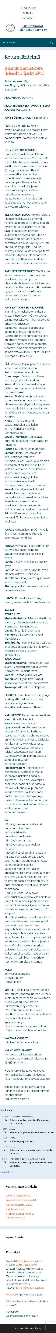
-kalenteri (32, 1301)
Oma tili (28, 12)
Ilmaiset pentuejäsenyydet (21, 1200)
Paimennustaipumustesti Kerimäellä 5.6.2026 (32, 1132)
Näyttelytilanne (14, 1301)
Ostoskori (28, 17)
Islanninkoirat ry (33, 1328)
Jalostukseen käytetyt (30, 1261)
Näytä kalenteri (7, 1172)
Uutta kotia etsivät (26, 1264)
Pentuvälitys (13, 1294)
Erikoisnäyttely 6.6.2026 (21, 1141)
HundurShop (28, 8)
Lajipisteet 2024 (15, 1209)
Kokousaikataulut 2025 (19, 1204)
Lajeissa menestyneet (18, 1195)
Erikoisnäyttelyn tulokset (30, 1287)
